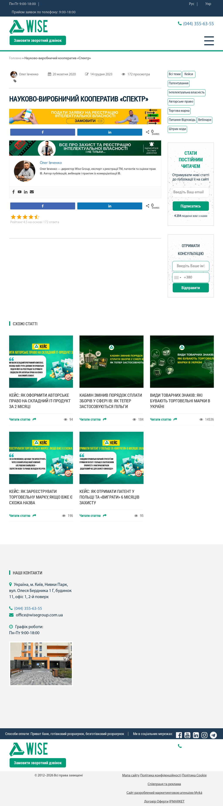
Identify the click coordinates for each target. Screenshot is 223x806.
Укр (208, 4)
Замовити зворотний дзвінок (38, 40)
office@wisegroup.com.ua (39, 615)
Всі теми (175, 74)
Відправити (190, 287)
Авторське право (181, 101)
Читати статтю (22, 419)
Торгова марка (179, 111)
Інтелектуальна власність (186, 92)
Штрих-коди (177, 129)
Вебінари (204, 120)
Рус (191, 4)
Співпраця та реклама (164, 784)
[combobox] (177, 277)
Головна (15, 58)
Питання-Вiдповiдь (182, 120)
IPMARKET (176, 801)
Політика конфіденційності (160, 775)
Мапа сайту (131, 775)
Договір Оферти (156, 801)
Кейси (188, 74)
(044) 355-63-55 (198, 24)
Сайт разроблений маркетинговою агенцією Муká (164, 793)
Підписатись (191, 206)
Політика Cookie (194, 775)
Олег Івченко (29, 74)
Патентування (178, 83)
